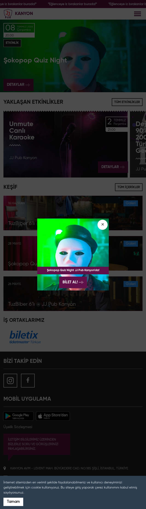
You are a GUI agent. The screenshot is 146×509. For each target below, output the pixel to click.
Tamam (13, 502)
